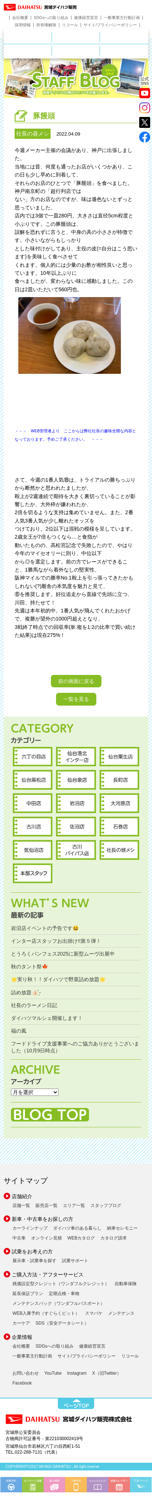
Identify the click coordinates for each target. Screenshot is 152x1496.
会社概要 (20, 18)
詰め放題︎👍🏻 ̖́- (26, 992)
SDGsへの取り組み (51, 18)
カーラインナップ (30, 1228)
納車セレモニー (122, 1228)
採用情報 (23, 25)
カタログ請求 (113, 1238)
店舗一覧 (21, 1205)
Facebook (22, 1383)
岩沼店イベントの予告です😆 (45, 928)
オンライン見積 (46, 1238)
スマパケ (94, 1313)
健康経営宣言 (86, 18)
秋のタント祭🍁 (29, 966)
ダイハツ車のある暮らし (77, 1228)
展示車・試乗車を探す (34, 1260)
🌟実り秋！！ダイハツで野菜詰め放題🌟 (58, 979)
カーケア (21, 1323)
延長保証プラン (27, 1293)
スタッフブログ (105, 1205)
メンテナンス (121, 1313)
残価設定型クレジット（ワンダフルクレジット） (60, 1283)
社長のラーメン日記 (34, 1005)
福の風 (18, 1031)
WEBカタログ (81, 1238)
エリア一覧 (74, 1205)
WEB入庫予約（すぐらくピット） (45, 1313)
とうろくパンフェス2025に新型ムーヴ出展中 (63, 954)
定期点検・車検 (64, 1293)
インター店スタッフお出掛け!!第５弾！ (56, 941)
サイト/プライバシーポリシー (110, 25)
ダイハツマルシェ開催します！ (47, 1018)
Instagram (76, 1373)
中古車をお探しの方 (124, 37)
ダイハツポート (124, 51)
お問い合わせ (25, 1373)
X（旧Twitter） (106, 1373)
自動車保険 (126, 1283)
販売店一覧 (47, 1205)
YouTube (53, 1373)
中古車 (19, 1238)
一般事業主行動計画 (122, 18)
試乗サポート (75, 1260)
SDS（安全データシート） (62, 1323)
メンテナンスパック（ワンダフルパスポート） (58, 1303)
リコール (70, 25)
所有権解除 (46, 25)
